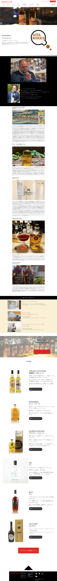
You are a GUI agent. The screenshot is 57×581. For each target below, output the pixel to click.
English (54, 4)
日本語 (54, 5)
